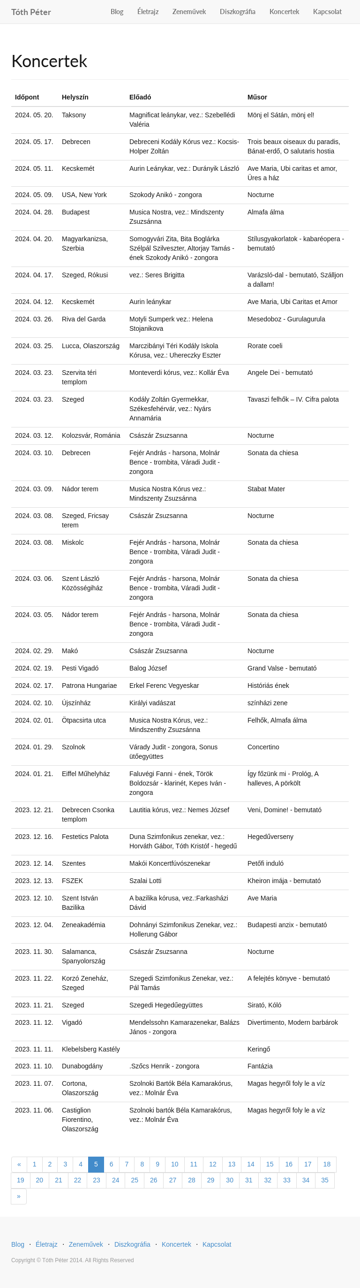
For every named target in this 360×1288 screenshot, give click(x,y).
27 (173, 1180)
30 (229, 1180)
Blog (117, 11)
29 (211, 1180)
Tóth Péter (31, 10)
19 (20, 1180)
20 (40, 1180)
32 (268, 1180)
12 (213, 1164)
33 (287, 1180)
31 (249, 1180)
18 (327, 1164)
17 (308, 1164)
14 (251, 1164)
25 (134, 1180)
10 (175, 1164)
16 (288, 1164)
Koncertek (284, 11)
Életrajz (147, 11)
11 (194, 1164)
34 (306, 1180)
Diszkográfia (237, 11)
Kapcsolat (327, 11)
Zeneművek (189, 11)
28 (191, 1180)
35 (325, 1180)
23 (96, 1180)
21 (58, 1180)
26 (154, 1180)
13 (232, 1164)
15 (270, 1164)
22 (78, 1180)
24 (116, 1180)
